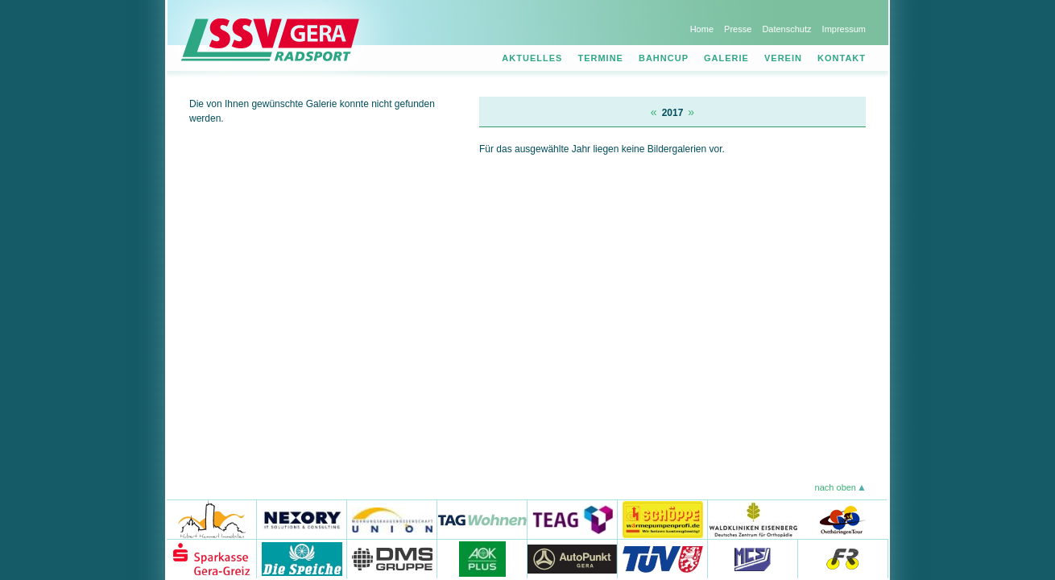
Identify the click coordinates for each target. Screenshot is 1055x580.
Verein (783, 58)
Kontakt (841, 58)
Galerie (726, 58)
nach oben (835, 487)
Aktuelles (532, 58)
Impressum (844, 29)
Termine (600, 58)
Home (702, 29)
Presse (737, 29)
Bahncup (664, 58)
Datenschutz (786, 29)
